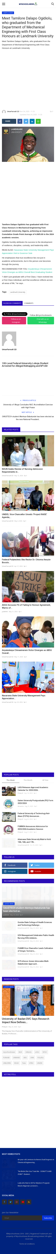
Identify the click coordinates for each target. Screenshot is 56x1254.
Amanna (21, 806)
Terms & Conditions (27, 1244)
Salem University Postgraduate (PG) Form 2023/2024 (35, 801)
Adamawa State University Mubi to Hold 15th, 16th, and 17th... (34, 840)
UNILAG (28, 1052)
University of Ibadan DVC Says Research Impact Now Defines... (25, 1020)
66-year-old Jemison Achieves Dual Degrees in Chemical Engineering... (36, 1161)
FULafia (40, 1057)
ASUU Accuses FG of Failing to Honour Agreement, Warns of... (26, 606)
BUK (20, 1052)
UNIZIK (39, 1063)
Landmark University (17, 292)
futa (24, 1063)
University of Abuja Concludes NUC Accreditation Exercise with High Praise (28, 406)
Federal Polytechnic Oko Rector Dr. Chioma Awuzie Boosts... (26, 561)
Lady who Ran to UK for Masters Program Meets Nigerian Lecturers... (34, 1184)
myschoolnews (9, 1052)
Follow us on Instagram (16, 320)
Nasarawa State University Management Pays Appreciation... (23, 697)
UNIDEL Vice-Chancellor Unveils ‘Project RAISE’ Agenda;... (24, 515)
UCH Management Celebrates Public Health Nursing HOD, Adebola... (36, 936)
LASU (37, 1052)
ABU (25, 1057)
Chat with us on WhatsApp (43, 320)
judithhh (5, 611)
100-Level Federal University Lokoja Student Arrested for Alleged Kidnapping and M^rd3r (25, 364)
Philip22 (20, 793)
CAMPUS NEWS (8, 13)
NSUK (16, 1063)
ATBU (31, 1063)
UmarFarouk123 (10, 112)
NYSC (45, 1052)
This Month (28, 780)
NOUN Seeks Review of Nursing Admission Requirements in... (22, 470)
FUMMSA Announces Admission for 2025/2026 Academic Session (33, 827)
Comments (28, 303)
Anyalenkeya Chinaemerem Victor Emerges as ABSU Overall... (27, 651)
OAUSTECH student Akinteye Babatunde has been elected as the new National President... (28, 418)
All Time (45, 780)
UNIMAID (16, 1057)
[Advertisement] (28, 80)
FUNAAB (6, 1057)
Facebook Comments (12, 303)
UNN (32, 1057)
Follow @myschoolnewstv (41, 315)
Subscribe (48, 1218)
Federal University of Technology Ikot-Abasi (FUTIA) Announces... (34, 814)
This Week (10, 780)
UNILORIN (7, 1063)
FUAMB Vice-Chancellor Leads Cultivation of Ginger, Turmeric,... (35, 949)
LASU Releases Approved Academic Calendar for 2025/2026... (33, 788)
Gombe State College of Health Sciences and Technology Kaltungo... (35, 923)
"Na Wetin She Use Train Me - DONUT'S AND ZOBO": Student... (35, 1172)
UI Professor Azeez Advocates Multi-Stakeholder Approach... (33, 962)
